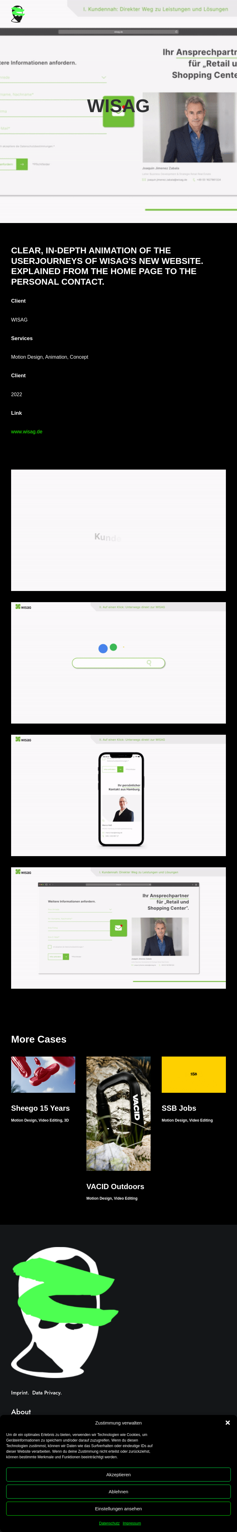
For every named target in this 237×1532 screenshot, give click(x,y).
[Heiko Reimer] (18, 14)
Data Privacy (46, 1392)
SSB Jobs (179, 1108)
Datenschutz (109, 1523)
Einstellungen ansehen (118, 1508)
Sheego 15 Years (40, 1108)
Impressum (132, 1523)
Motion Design (24, 1120)
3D (66, 1120)
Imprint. (20, 1392)
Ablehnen (118, 1491)
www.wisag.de (26, 431)
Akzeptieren (118, 1474)
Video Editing (50, 1120)
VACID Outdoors (115, 1186)
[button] (228, 1423)
